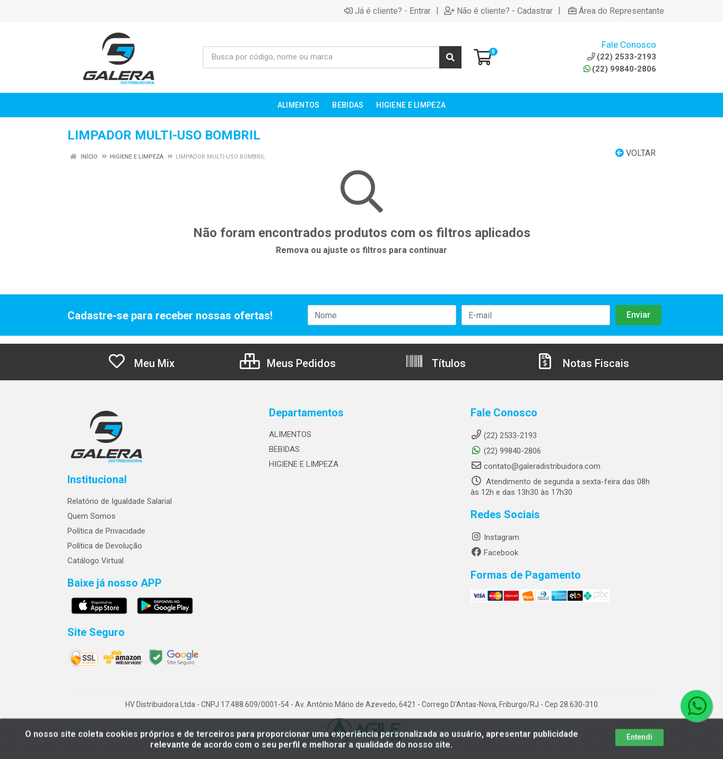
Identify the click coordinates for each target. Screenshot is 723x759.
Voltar (635, 153)
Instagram (495, 537)
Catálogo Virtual (95, 560)
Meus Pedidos (288, 363)
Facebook (494, 552)
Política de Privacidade (106, 531)
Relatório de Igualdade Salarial (119, 501)
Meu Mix (141, 363)
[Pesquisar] (450, 57)
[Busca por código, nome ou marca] (321, 57)
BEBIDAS (284, 449)
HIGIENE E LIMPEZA (303, 464)
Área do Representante (616, 10)
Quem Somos (91, 516)
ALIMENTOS (290, 434)
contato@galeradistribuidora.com (535, 466)
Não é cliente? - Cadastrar (498, 10)
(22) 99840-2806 (619, 69)
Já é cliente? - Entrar (387, 10)
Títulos (435, 363)
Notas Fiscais (582, 363)
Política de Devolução (104, 546)
